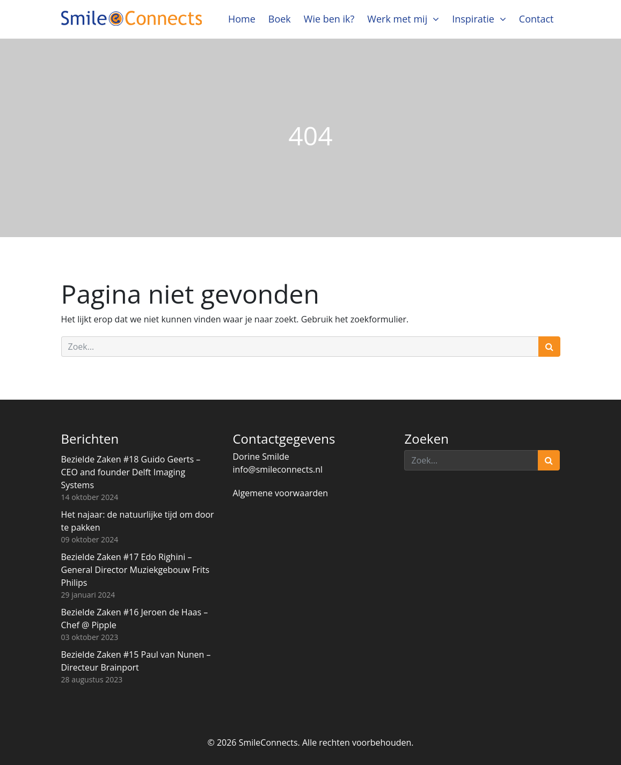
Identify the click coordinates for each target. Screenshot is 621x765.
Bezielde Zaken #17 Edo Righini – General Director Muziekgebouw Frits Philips (135, 570)
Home (241, 18)
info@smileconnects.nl (277, 469)
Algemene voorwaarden (280, 493)
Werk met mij (397, 18)
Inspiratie (473, 18)
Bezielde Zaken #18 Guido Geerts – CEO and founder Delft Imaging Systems (131, 472)
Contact (536, 18)
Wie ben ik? (329, 18)
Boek (279, 18)
